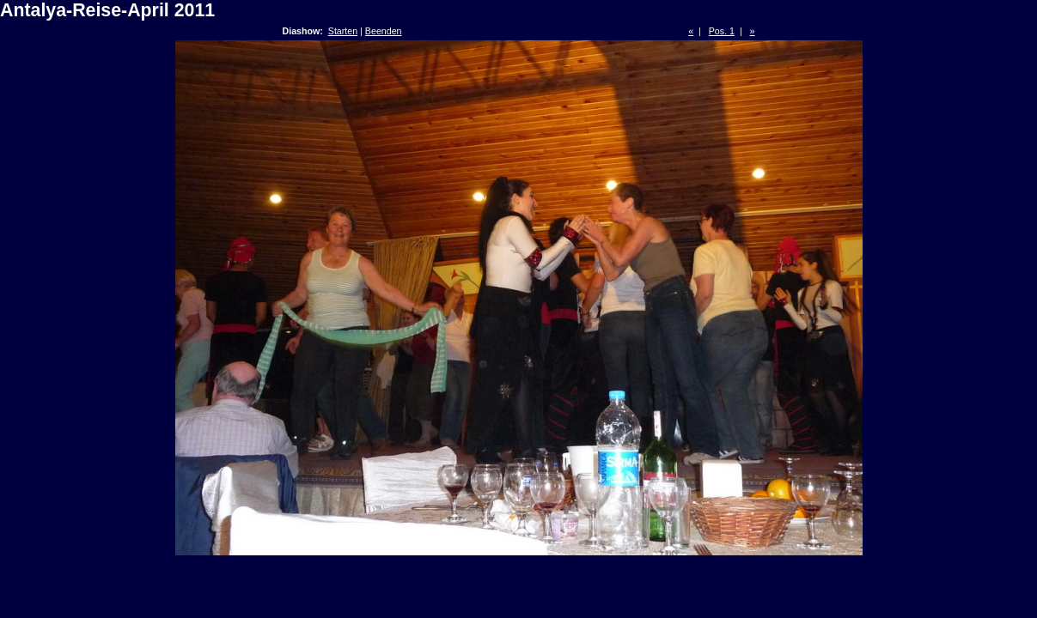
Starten (342, 31)
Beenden (383, 31)
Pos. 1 (722, 31)
